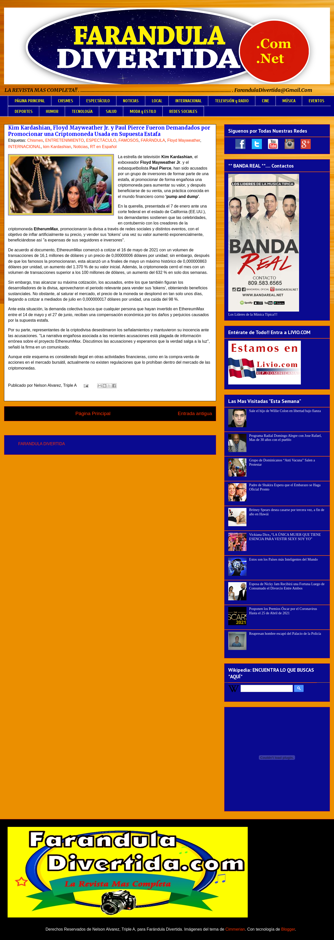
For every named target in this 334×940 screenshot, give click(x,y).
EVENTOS (316, 100)
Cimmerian (235, 929)
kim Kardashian (57, 147)
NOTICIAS (131, 100)
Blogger (288, 929)
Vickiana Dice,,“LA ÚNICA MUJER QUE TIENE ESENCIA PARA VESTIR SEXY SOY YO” (285, 537)
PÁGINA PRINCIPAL (30, 100)
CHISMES (65, 100)
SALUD (111, 111)
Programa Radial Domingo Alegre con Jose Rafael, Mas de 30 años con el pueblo (285, 438)
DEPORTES (24, 111)
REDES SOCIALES (183, 111)
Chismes (35, 140)
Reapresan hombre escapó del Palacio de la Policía (285, 634)
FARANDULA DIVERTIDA (41, 444)
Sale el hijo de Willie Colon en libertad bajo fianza (285, 411)
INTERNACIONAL (188, 100)
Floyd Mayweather (183, 140)
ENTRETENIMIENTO (64, 140)
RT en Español (103, 147)
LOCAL (157, 100)
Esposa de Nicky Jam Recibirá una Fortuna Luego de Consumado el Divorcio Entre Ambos (287, 586)
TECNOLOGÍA (82, 111)
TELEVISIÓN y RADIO (232, 100)
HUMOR (52, 111)
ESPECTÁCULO (98, 100)
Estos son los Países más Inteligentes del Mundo (283, 559)
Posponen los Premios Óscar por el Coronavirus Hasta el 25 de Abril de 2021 (283, 611)
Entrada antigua (195, 413)
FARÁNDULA (153, 140)
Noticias (80, 147)
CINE (265, 100)
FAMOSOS (128, 140)
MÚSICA (289, 100)
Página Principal (93, 413)
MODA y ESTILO (143, 111)
